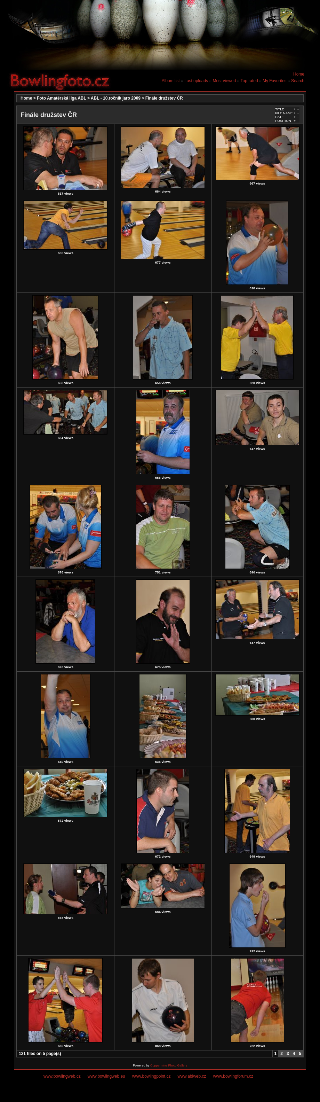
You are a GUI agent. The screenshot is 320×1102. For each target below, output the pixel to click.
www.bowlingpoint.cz (151, 1076)
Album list (171, 80)
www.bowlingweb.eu (106, 1076)
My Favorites (275, 80)
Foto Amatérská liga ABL (61, 98)
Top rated (249, 80)
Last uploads (196, 80)
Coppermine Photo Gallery (168, 1065)
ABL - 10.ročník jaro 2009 (116, 98)
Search (297, 80)
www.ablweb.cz (192, 1076)
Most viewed (224, 80)
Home (298, 74)
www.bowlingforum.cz (233, 1076)
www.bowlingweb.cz (62, 1076)
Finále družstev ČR (164, 98)
